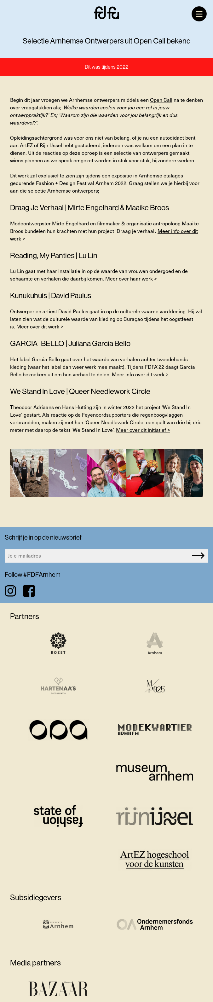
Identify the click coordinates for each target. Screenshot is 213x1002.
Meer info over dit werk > (140, 374)
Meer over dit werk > (39, 326)
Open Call (161, 99)
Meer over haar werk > (131, 278)
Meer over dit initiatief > (143, 429)
